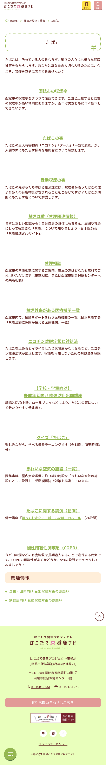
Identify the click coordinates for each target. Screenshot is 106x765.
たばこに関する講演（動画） (53, 511)
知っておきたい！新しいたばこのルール (51, 517)
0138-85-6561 (40, 687)
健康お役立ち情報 (34, 21)
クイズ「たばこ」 (53, 437)
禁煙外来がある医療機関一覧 (53, 310)
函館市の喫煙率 (53, 91)
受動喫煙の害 (53, 180)
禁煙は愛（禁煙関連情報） (53, 216)
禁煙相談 (53, 263)
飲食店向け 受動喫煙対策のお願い (35, 600)
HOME (14, 21)
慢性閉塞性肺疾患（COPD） (53, 548)
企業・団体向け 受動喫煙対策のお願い (39, 591)
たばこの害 (53, 138)
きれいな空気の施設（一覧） (53, 469)
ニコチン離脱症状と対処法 (53, 341)
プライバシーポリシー (53, 744)
